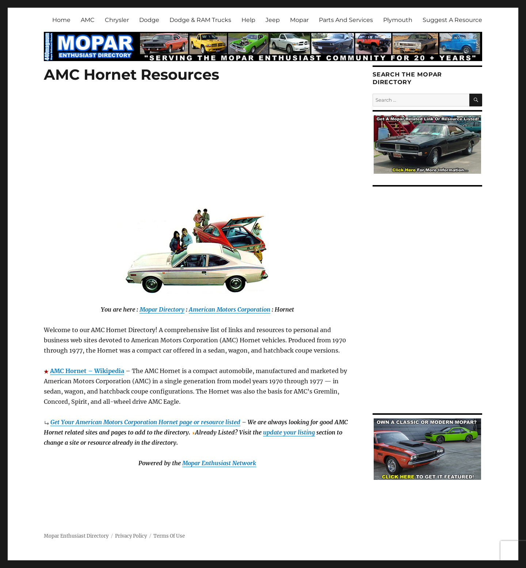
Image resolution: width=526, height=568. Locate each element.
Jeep (273, 19)
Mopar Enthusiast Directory (76, 536)
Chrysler (117, 19)
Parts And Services (346, 19)
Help (248, 19)
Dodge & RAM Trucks (200, 19)
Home (61, 19)
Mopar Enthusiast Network (219, 463)
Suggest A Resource (452, 19)
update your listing (289, 432)
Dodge (149, 19)
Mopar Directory (162, 309)
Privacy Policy (131, 536)
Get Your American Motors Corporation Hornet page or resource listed (145, 422)
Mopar (299, 19)
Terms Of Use (169, 536)
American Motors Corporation (229, 309)
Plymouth (397, 19)
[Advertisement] (198, 153)
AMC (88, 19)
